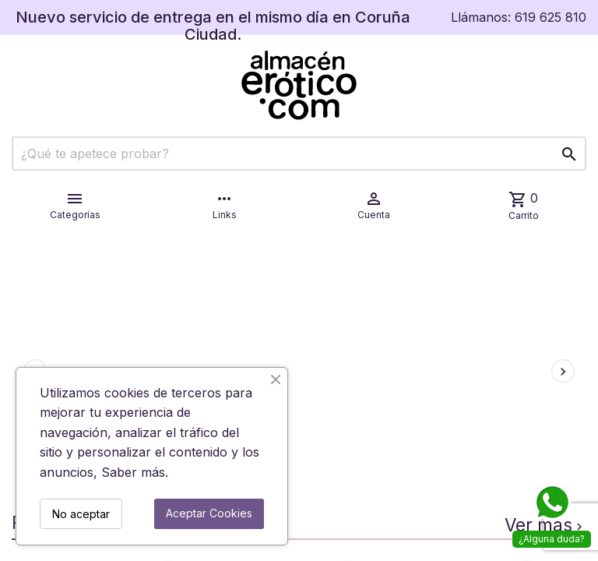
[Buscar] (299, 153)
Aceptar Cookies (209, 513)
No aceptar (81, 513)
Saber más (133, 472)
